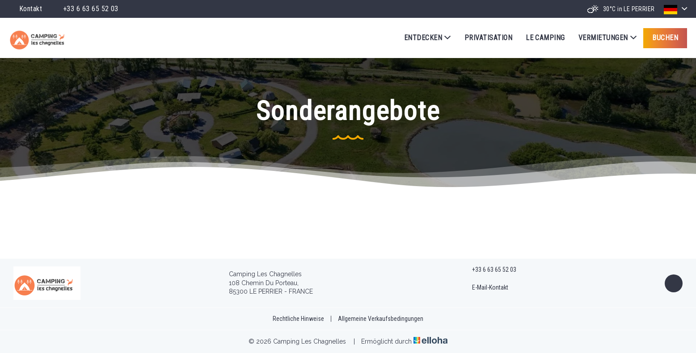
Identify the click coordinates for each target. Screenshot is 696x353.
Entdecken (427, 38)
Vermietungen (607, 38)
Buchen (665, 37)
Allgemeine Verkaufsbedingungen (380, 318)
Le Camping (545, 37)
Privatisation (488, 37)
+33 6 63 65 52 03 (489, 270)
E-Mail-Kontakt (485, 287)
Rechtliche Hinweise (298, 318)
